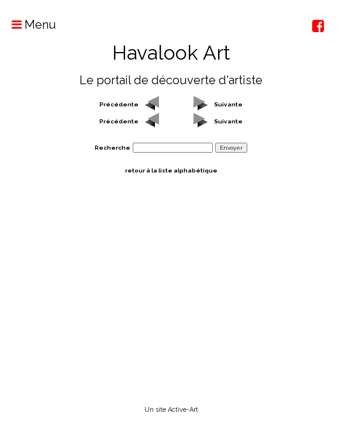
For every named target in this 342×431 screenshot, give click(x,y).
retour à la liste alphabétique (171, 170)
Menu (28, 25)
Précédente (119, 104)
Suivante (228, 104)
